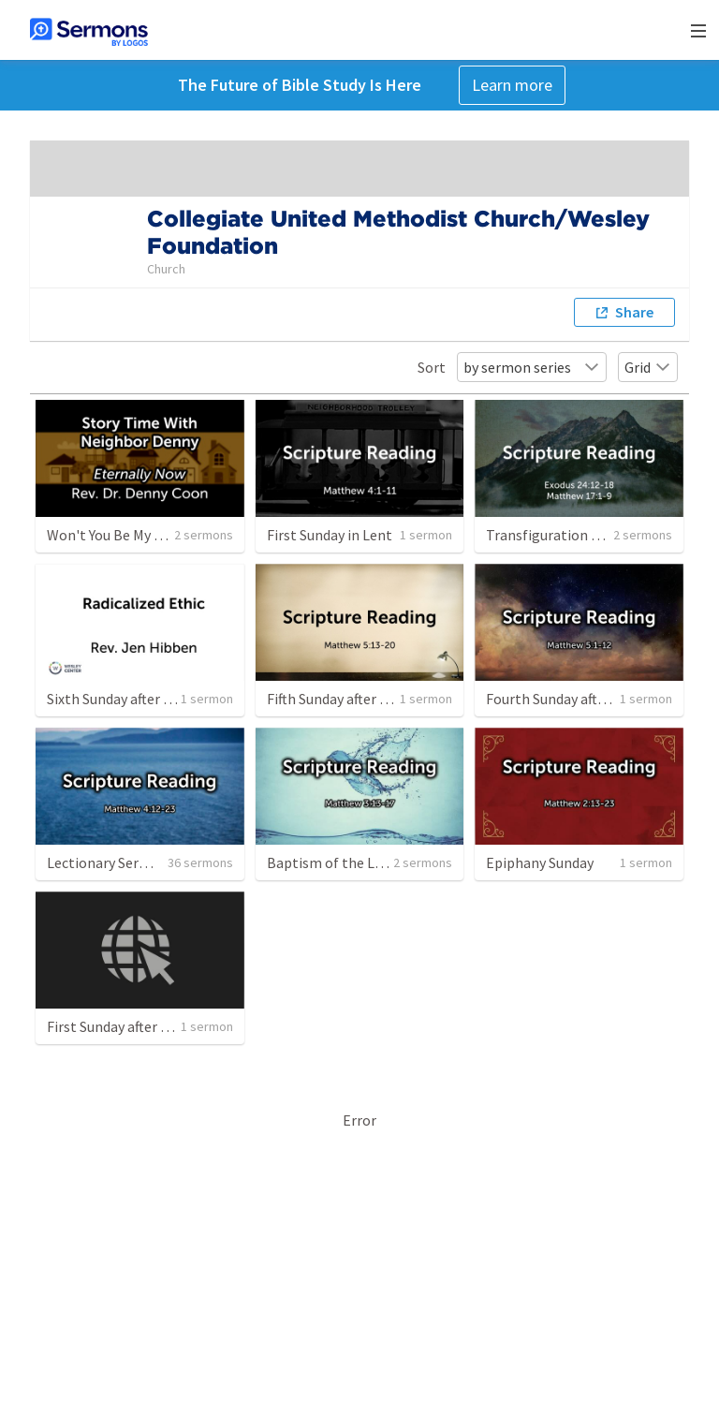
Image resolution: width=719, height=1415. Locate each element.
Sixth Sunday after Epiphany (135, 698)
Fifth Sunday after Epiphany (353, 698)
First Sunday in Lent (329, 534)
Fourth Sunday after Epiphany (579, 698)
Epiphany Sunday (540, 862)
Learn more (512, 85)
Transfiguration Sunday (561, 534)
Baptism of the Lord (331, 862)
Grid (647, 367)
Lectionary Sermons (111, 862)
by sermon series (531, 367)
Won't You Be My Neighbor (130, 534)
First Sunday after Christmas (137, 1026)
